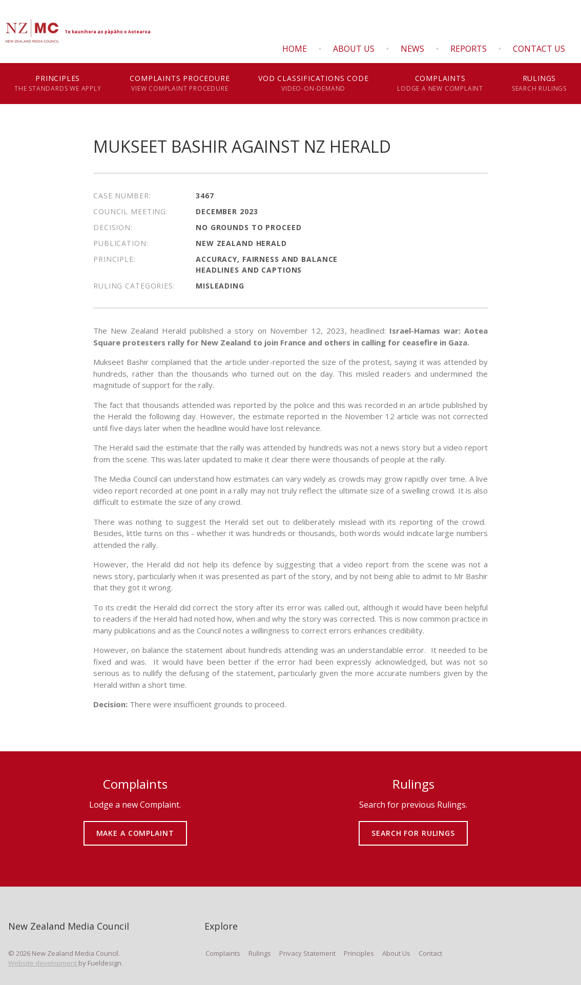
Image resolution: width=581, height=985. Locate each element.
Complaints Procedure (180, 83)
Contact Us (539, 48)
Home (294, 48)
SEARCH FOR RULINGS (413, 826)
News (412, 48)
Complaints (440, 83)
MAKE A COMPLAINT (135, 826)
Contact (430, 953)
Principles (57, 83)
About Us (354, 48)
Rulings (539, 83)
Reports (468, 48)
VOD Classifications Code (313, 83)
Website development (43, 963)
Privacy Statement (307, 953)
